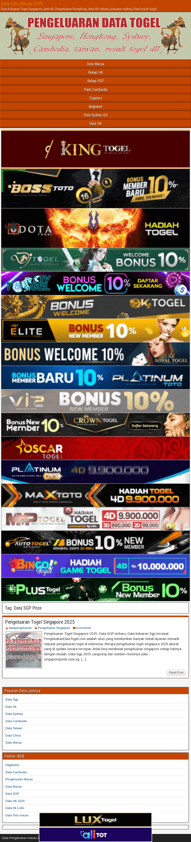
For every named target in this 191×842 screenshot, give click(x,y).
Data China (13, 735)
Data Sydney (14, 714)
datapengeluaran (20, 628)
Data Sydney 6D (96, 115)
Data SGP (12, 793)
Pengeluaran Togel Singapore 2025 (40, 622)
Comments (83, 628)
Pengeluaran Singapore (54, 628)
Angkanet (95, 106)
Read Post (176, 672)
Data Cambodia (16, 721)
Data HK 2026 (15, 801)
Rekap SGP (95, 81)
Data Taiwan (13, 728)
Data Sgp (11, 699)
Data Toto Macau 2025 (22, 4)
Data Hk (11, 706)
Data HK (95, 123)
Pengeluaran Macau (19, 779)
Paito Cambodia (95, 89)
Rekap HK (95, 72)
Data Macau (95, 64)
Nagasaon (12, 765)
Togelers (95, 98)
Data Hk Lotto (14, 808)
